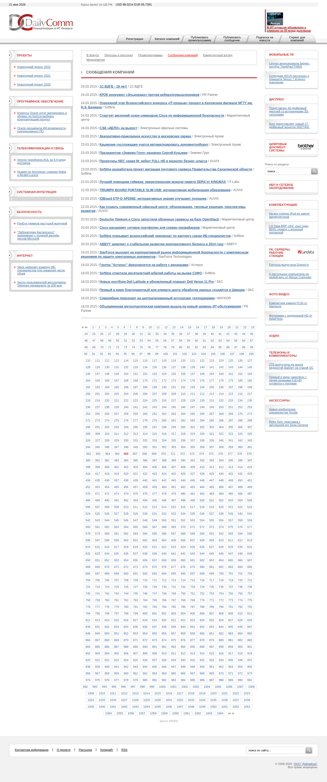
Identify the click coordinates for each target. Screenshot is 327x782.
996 (123, 686)
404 (145, 467)
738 (240, 586)
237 (97, 407)
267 (211, 413)
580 (106, 533)
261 (154, 413)
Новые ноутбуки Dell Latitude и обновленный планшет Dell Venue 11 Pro (157, 282)
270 (240, 413)
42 (227, 333)
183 (97, 387)
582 (126, 533)
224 (145, 400)
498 (183, 500)
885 (97, 646)
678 (183, 566)
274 (106, 420)
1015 (157, 693)
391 (192, 460)
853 (135, 633)
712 (164, 580)
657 (154, 560)
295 (135, 427)
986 (202, 680)
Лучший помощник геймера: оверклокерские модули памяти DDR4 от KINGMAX (163, 182)
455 (116, 487)
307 (249, 427)
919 (249, 653)
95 (125, 353)
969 (211, 673)
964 (164, 673)
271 (249, 413)
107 (232, 353)
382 (106, 460)
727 (135, 586)
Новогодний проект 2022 (34, 66)
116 (145, 360)
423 (154, 473)
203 (116, 393)
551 (173, 520)
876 (183, 640)
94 (117, 353)
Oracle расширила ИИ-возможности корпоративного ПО (41, 129)
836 (145, 626)
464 (202, 487)
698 (202, 573)
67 (251, 340)
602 (145, 540)
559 (249, 520)
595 (249, 533)
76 (149, 347)
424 (164, 473)
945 (154, 666)
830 (88, 626)
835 (135, 626)
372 (182, 453)
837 (154, 626)
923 (116, 660)
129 (97, 367)
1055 (119, 713)
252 (240, 407)
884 (88, 646)
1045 (157, 706)
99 (156, 353)
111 (97, 360)
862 (221, 633)
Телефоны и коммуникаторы (283, 354)
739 (249, 586)
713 (173, 580)
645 (211, 553)
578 (88, 533)
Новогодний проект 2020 (34, 84)
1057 (142, 713)
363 (98, 453)
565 (135, 527)
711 (154, 580)
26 (101, 333)
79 (172, 347)
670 (106, 566)
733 (192, 586)
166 (106, 380)
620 (145, 546)
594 (240, 533)
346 (106, 447)
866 (88, 640)
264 (183, 413)
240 (126, 407)
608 (202, 540)
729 (154, 586)
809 (230, 613)
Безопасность (29, 212)
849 (97, 633)
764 (145, 600)
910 (164, 653)
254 (88, 413)
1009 (90, 693)
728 (145, 586)
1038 (247, 700)
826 (221, 620)
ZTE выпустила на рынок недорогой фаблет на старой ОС (291, 366)
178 (221, 380)
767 (173, 600)
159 (211, 373)
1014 (146, 693)
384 (126, 460)
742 (106, 593)
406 (164, 467)
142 (221, 367)
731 (173, 586)
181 (249, 380)
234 (240, 400)
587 (173, 533)
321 (211, 433)
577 (249, 527)
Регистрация (134, 38)
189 (154, 387)
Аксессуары (279, 400)
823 (192, 620)
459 (154, 487)
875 (173, 640)
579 (97, 533)
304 (221, 427)
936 (240, 660)
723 (97, 586)
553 (192, 520)
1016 (168, 693)
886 (106, 646)
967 (192, 673)
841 (192, 626)
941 (116, 666)
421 (135, 473)
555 (211, 520)
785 (173, 606)
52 (133, 340)
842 (202, 626)
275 (116, 420)
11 (158, 327)
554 (202, 520)
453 (97, 487)
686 (88, 573)
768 (183, 600)
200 (88, 393)
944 (145, 666)
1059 (164, 713)
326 (88, 440)
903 (97, 653)
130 (106, 367)
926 (145, 660)
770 (202, 600)
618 (126, 546)
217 (249, 393)
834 (126, 626)
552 (183, 520)
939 (97, 666)
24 (86, 333)
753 (211, 593)
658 (164, 560)
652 (106, 560)
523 (249, 507)
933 (211, 660)
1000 (162, 686)
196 (221, 387)
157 (192, 373)
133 (135, 367)
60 (196, 340)
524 (88, 513)
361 (249, 447)
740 (88, 593)
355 (192, 447)
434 (88, 480)
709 (135, 580)
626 (202, 546)
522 (240, 507)
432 (240, 473)
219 (97, 400)
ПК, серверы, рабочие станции (279, 252)
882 (240, 640)
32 (149, 333)
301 (192, 427)
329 (116, 440)
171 (154, 380)
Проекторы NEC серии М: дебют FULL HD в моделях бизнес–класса (153, 161)
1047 (180, 706)
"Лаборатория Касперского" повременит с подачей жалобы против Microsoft (38, 235)
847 (249, 626)
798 (126, 613)
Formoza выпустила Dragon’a (289, 264)
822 (183, 620)
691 (135, 573)
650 (88, 560)
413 (230, 467)
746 (145, 593)
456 (126, 487)
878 (202, 640)
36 (180, 333)
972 (240, 673)
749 (173, 593)
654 (126, 560)
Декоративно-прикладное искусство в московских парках (145, 136)
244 (164, 407)
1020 (213, 693)
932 (202, 660)
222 (126, 400)
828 (240, 620)
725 (116, 586)
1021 (224, 693)
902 (88, 653)
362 (88, 453)
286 (221, 420)
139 (192, 367)
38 (196, 333)
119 (173, 360)
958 (106, 673)
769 (192, 600)
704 (88, 580)
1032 (180, 700)
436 (106, 480)
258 (126, 413)
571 (192, 527)
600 (126, 540)
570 (183, 527)
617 (116, 546)
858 (183, 633)
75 (141, 347)
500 (202, 500)
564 (126, 527)
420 (126, 473)
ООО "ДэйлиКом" (305, 763)
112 (106, 360)
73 (125, 347)
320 (202, 433)
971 (230, 673)
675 (154, 566)
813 (97, 620)
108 (241, 353)
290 (88, 427)
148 (106, 373)
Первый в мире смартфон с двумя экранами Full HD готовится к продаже (288, 380)
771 (211, 600)
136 (164, 367)
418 (106, 473)
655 (135, 560)
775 (249, 600)
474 (126, 493)
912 (183, 653)
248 (202, 407)
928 (164, 660)
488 (88, 500)
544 (106, 520)
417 (97, 473)
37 (188, 333)
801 (154, 613)
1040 (102, 706)
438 (126, 480)
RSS (124, 749)
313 (135, 433)
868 (106, 640)
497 (173, 500)
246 (183, 407)
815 (116, 620)
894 (183, 646)
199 (249, 387)
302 (202, 427)
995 (113, 686)
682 (221, 566)
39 (204, 333)
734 (202, 586)
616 (106, 546)
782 (145, 606)
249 (211, 407)
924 (126, 660)
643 (192, 553)
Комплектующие (283, 204)
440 (145, 480)
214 (221, 393)
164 (88, 380)
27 (109, 333)
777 (97, 606)
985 (192, 680)
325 (249, 433)
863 (230, 633)
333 (154, 440)
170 (145, 380)
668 (88, 566)
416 (88, 473)
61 (204, 340)
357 (211, 447)
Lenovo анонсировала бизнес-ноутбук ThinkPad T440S (289, 65)
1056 (131, 713)
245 (173, 407)
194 (202, 387)
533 (173, 513)
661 (192, 560)
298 (164, 427)
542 (88, 520)
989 (230, 680)
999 (152, 686)
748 (164, 593)
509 (116, 507)
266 (202, 413)
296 (145, 427)
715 (192, 580)
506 (88, 507)
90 (85, 353)
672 (126, 566)
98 (148, 353)
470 (88, 493)
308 (88, 433)
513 (154, 507)
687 (97, 573)
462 (183, 487)
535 (192, 513)
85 (220, 347)
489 (97, 500)
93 (109, 353)
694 (164, 573)
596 (88, 540)
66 (243, 340)
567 (154, 527)
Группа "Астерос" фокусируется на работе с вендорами (144, 265)
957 (97, 673)
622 (164, 546)
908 (145, 653)
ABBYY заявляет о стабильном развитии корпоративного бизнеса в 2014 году (162, 244)
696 (183, 573)
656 (145, 560)
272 (88, 420)
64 (227, 340)
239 (116, 407)
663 (211, 560)
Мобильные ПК (281, 54)
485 (230, 493)
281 (173, 420)
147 (97, 373)
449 (230, 480)
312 (126, 433)
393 (211, 460)
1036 (224, 700)
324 (240, 433)
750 (183, 593)
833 (116, 626)
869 (116, 640)
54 (149, 340)
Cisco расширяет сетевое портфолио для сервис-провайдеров (150, 228)
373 (192, 453)
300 (183, 427)
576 (240, 527)
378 (239, 453)
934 (221, 660)
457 (135, 487)
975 (97, 680)
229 (192, 400)
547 (135, 520)
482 (202, 493)
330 (126, 440)
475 (135, 493)
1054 (108, 713)
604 (164, 540)
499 (192, 500)
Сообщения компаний (110, 72)
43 (235, 333)
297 (154, 427)
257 (116, 413)
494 (145, 500)
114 (126, 360)
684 (240, 566)
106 (222, 353)
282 (183, 420)
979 (135, 680)
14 (181, 327)
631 (249, 546)
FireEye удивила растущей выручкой (42, 223)
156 (183, 373)
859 (192, 633)
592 (221, 533)
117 (154, 360)
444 (183, 480)
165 (97, 380)
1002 (184, 686)
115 (135, 360)
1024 (90, 700)
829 (249, 620)
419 (116, 473)
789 (211, 606)
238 (106, 407)
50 (117, 340)
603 (154, 540)
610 (221, 540)
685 (249, 566)
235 (249, 400)
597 (97, 540)
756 (240, 593)
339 (211, 440)
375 (211, 453)
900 (240, 646)
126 (240, 360)
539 (230, 513)
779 (116, 606)
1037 (235, 700)
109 (251, 353)
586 (164, 533)
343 (249, 440)
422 (145, 473)
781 (135, 606)
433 (249, 473)
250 (221, 407)
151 (135, 373)
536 (202, 513)
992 (85, 686)
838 (164, 626)
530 (145, 513)
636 (126, 553)
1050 (213, 706)
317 (173, 433)
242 (145, 407)
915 (211, 653)
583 (135, 533)
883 (249, 640)
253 (249, 407)
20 (229, 327)
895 (192, 646)
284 (202, 420)
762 (126, 600)
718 (221, 580)
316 (164, 433)
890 (145, 646)
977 (116, 680)
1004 (207, 686)
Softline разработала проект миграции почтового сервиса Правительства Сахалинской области (176, 169)
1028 (135, 700)
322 (221, 433)
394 (221, 460)
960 (126, 673)
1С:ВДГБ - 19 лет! (113, 86)
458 (145, 487)
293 (116, 427)
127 (249, 360)
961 (135, 673)
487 (249, 493)
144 (240, 367)
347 (116, 447)
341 (230, 440)
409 (192, 467)
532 (164, 513)
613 (249, 540)
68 (86, 347)
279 (154, 420)
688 (106, 573)
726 (126, 586)
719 (230, 580)
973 (249, 673)
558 (240, 520)
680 (202, 566)
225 (154, 400)
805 (192, 613)
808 (221, 613)
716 (202, 580)
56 (165, 340)
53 (141, 340)
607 (192, 540)
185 (116, 387)
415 (249, 467)
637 (135, 553)
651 (97, 560)
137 (173, 367)
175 (192, 380)
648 (240, 553)
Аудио (274, 335)
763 (135, 600)
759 (97, 600)
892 (164, 646)
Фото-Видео (279, 294)
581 (116, 533)
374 (201, 453)
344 (88, 447)
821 (173, 620)
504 (240, 500)
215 (230, 393)
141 (211, 367)
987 (211, 680)
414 (240, 467)
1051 (224, 706)
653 (116, 560)
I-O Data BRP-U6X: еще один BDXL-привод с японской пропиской (288, 229)
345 (97, 447)
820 (164, 620)
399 (97, 467)
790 (221, 606)
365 (117, 453)
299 (173, 427)
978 (126, 680)
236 (88, 407)
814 (106, 620)
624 (183, 546)
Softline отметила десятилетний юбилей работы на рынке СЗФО (151, 273)
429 (211, 473)
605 (173, 540)
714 (183, 580)
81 (188, 347)
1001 (173, 686)
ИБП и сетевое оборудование (281, 186)
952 (221, 666)
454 (106, 487)
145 (249, 367)
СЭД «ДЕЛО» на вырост (119, 128)
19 (221, 327)
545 (116, 520)
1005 (218, 686)
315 (154, 433)
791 (230, 606)
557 (230, 520)
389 (173, 460)
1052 (235, 706)
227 (173, 400)
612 (240, 540)
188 (145, 387)
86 (227, 347)
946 (164, 666)
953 (230, 666)
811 (249, 613)
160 (221, 373)
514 (164, 507)
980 (145, 680)
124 (221, 360)
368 (144, 453)
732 (183, 586)
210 (183, 393)
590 (202, 533)
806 (202, 613)
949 (192, 666)
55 (157, 340)
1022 (235, 693)
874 (164, 640)
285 (211, 420)
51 (125, 340)
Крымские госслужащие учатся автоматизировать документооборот (154, 144)
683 (230, 566)
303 (211, 427)
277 (135, 420)
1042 (124, 706)
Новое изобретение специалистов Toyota (283, 411)
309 (97, 433)
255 (97, 413)
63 (220, 340)
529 (135, 513)
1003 (195, 686)
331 (135, 440)
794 (88, 613)
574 (221, 527)
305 (230, 427)
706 (106, 580)
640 (164, 553)
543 (97, 520)
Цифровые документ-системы (278, 147)
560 (88, 527)
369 (154, 453)
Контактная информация (32, 749)
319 (192, 433)
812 (88, 620)
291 (97, 427)
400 (106, 467)
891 (154, 646)
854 (145, 633)
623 (173, 546)
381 (97, 460)
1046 (168, 706)
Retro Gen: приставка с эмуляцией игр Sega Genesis (288, 423)
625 (192, 546)
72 (117, 347)
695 (173, 573)
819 (154, 620)
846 (240, 626)
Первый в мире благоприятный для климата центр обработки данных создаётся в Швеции (172, 290)
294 (126, 427)
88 (243, 347)
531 (154, 513)
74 (133, 347)
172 (164, 380)
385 (135, 460)
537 (211, 513)
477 (154, 493)
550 (164, 520)
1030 (157, 700)
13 (173, 327)
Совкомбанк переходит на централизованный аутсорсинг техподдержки (157, 298)
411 (211, 467)
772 (221, 600)
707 (116, 580)
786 (183, 606)
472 (106, 493)
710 (145, 580)
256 (106, 413)
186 (126, 387)
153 (154, 373)
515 (173, 507)
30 (133, 333)
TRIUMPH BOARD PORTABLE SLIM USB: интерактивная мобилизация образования (165, 190)
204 (126, 393)
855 (154, 633)
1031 (168, 700)
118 (164, 360)
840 (183, 626)
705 (97, 580)
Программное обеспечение (40, 101)
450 (240, 480)
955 (249, 666)
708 (126, 580)
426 (183, 473)
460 (164, 487)
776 (88, 606)
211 (192, 393)
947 (173, 666)
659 (173, 560)
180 (240, 380)
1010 (102, 693)
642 (183, 553)
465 (211, 487)
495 (154, 500)
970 (221, 673)
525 (97, 513)
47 (93, 340)
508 (106, 507)
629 (230, 546)
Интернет (25, 255)
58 (180, 340)
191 (173, 387)
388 (164, 460)
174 (183, 380)
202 (106, 393)
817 (135, 620)
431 (230, 473)
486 (240, 493)
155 (173, 373)
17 (205, 327)
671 (116, 566)
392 (202, 460)
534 (183, 513)
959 (116, 673)
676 (164, 566)
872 (145, 640)
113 (116, 360)
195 (211, 387)
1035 (213, 700)
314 (145, 433)
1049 (202, 706)
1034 (202, 700)
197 (230, 387)
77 (157, 347)
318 (183, 433)
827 (230, 620)
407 (173, 467)
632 (88, 553)
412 (221, 467)
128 (88, 367)
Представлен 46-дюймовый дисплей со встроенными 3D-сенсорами (289, 111)
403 (135, 467)
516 (183, 507)
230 (202, 400)
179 (230, 380)
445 (192, 480)
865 (249, 633)
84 (212, 347)
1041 (113, 706)
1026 (113, 700)
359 (230, 447)
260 (145, 413)
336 (183, 440)
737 (230, 586)
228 (183, 400)
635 (116, 553)
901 (249, 646)
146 (88, 373)
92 (101, 353)
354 (183, 447)
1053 (247, 706)
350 (145, 447)
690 (126, 573)
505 (249, 500)
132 (126, 367)
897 (211, 646)
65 (235, 340)
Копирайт (106, 749)
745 (135, 593)
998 (142, 686)
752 (202, 593)
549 (154, 520)
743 (116, 593)
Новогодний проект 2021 (34, 75)
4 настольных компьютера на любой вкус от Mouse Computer (290, 275)
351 (154, 447)
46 (86, 340)
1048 (191, 706)
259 (135, 413)
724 (106, 586)
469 (249, 487)
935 (230, 660)
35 (172, 333)
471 (97, 493)
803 (173, 613)
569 (173, 527)
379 (249, 453)
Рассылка (85, 749)
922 (106, 660)
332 (145, 440)
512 (145, 507)
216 (240, 393)
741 (97, 593)
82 (196, 347)
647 (230, 553)
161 (230, 373)
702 (240, 573)
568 (164, 527)
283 (192, 420)
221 (116, 400)
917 (230, 653)
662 (202, 560)
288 (240, 420)
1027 (124, 700)
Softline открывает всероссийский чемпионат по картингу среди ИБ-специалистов (165, 236)
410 (202, 467)
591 (211, 533)
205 (135, 393)
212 (202, 393)
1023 (247, 693)
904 (106, 653)
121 (192, 360)
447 (211, 480)
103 (194, 353)
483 (211, 493)
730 (164, 586)
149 (116, 373)
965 (173, 673)
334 (164, 440)
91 (93, 353)
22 (245, 327)
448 (221, 480)
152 (145, 373)
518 (202, 507)
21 (237, 327)
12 (166, 327)
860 (202, 633)
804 (183, 613)
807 (211, 613)
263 (173, 413)
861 (211, 633)
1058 (153, 713)
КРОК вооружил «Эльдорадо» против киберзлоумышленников (150, 95)
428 (202, 473)
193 (192, 387)
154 (164, 373)
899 (230, 646)
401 (116, 467)
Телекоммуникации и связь (40, 148)
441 (154, 480)
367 (134, 453)
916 (221, 653)
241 (135, 407)
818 (145, 620)
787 (192, 606)
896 (202, 646)
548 (145, 520)
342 (240, 440)
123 (211, 360)
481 (192, 493)
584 (145, 533)
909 (154, 653)
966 (183, 673)
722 (88, 586)
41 (220, 333)
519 (211, 507)
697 (192, 573)
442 (164, 480)
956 (88, 673)
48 (101, 340)
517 (192, 507)
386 (145, 460)
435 (97, 480)
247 (192, 407)
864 (240, 633)
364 (107, 453)
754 (221, 593)
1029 (146, 700)
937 (249, 660)
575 (230, 527)
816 (126, 620)
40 (212, 333)
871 (135, 640)
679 (192, 566)
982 (164, 680)
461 (173, 487)
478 (164, 493)
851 (116, 633)
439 (135, 480)
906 (126, 653)
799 (135, 613)
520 (221, 507)
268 (221, 413)
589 (192, 533)
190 (164, 387)
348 (126, 447)
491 (116, 500)
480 (183, 493)
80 (180, 347)
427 (192, 473)
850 (106, 633)
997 (133, 686)
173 (173, 380)
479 (173, 493)
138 (183, 367)
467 (230, 487)
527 (116, 513)
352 (164, 447)
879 (211, 640)
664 (221, 560)
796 (106, 613)
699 (211, 573)
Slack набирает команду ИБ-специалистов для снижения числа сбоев (41, 270)
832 (106, 626)
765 (154, 600)
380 (88, 460)
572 (202, 527)
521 (230, 507)
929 (173, 660)
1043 (135, 706)
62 (212, 340)
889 (135, 646)
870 (126, 640)
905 (116, 653)
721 (249, 580)
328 (106, 440)
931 (192, 660)
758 (88, 600)
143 (230, 367)
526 (106, 513)
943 (135, 666)
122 (202, 360)
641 (173, 553)
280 (164, 420)
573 (211, 527)
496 (164, 500)
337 (192, 440)
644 (202, 553)
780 (126, 606)
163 (249, 373)
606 (183, 540)
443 (173, 480)
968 (202, 673)
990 (240, 680)
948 (183, 666)
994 (104, 686)
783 (154, 606)
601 (135, 540)
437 (116, 480)
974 (88, 680)
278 (145, 420)
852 (126, 633)
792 (240, 606)
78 (165, 347)
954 (240, 666)
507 (97, 507)
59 (188, 340)
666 (240, 560)
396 (240, 460)
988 (221, 680)
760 (106, 600)
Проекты (24, 55)
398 (88, 467)
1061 (186, 713)
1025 (102, 700)
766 (164, 600)
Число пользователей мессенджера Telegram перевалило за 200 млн (41, 284)
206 (145, 393)
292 (106, 427)
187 (135, 387)
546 (126, 520)
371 (173, 453)
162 (240, 373)
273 (97, 420)
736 (221, 586)
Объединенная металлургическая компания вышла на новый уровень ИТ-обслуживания (170, 306)
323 (230, 433)
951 (211, 666)
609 (211, 540)
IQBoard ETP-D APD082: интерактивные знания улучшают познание (153, 198)
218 (88, 400)
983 (173, 680)
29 (125, 333)
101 (174, 353)
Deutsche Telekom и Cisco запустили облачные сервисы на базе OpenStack (159, 219)
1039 (90, 706)
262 (164, 413)
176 (202, 380)
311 (116, 433)
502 (221, 500)
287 (230, 420)
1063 (209, 713)
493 (135, 500)
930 (183, 660)
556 (221, 520)
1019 (202, 693)
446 (202, 480)
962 (145, 673)
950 (202, 666)
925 (135, 660)
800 (145, 613)
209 (173, 393)
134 (145, 367)
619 (135, 546)
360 (240, 447)
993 (94, 686)
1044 (146, 706)
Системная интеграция (36, 192)
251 (230, 407)
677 (173, 566)
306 (240, 427)
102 (184, 353)
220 (106, 400)
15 (189, 327)
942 (126, 666)
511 (135, 507)
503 (230, 500)
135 (154, 367)
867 (97, 640)
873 (154, 640)
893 (173, 646)
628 (221, 546)
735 (211, 586)
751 (192, 593)
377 (230, 453)
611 (230, 540)
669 (97, 566)
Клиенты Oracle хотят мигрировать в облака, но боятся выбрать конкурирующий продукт (42, 116)
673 (135, 566)
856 (164, 633)
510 (126, 507)
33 (157, 333)
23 (252, 327)
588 (183, 533)
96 (133, 353)
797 (116, 613)
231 (211, 400)
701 (230, 573)
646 (221, 553)
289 (249, 420)
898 (221, 646)
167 (116, 380)
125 (230, 360)
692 (145, 573)
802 (164, 613)
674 (145, 566)
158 (202, 373)
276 (126, 420)
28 (117, 333)
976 (106, 680)
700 (221, 573)
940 (106, 666)
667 (249, 560)
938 (88, 666)
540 (240, 513)
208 (164, 393)
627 (211, 546)
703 (249, 573)
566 (145, 527)
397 (249, 460)
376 (220, 453)
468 (240, 487)
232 (221, 400)
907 (135, 653)
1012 (124, 693)
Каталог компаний (167, 38)
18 (213, 327)
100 (165, 353)
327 (97, 440)
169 (135, 380)
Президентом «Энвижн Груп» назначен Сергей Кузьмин (144, 153)
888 (126, 646)
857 (173, 633)
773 (230, 600)
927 (154, 660)
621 (154, 546)
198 (240, 387)
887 (116, 646)
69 (93, 347)
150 (126, 373)
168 (126, 380)
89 (251, 347)
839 (173, 626)
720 (240, 580)
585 (154, 533)
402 (126, 467)
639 (154, 553)
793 (249, 606)
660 (183, 560)
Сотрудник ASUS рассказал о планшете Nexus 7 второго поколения (289, 79)
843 (211, 626)
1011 (113, 693)
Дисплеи (276, 99)
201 (97, 393)
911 (173, 653)
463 (192, 487)
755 (230, 593)
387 (154, 460)
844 (221, 626)
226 (164, 400)
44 (243, 333)
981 (154, 680)
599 (116, 540)
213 (211, 393)
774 (240, 600)
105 (213, 353)
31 (141, 333)
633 (97, 553)
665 (230, 560)
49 (109, 340)
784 (164, 606)
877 (192, 640)
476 (145, 493)
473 (116, 493)
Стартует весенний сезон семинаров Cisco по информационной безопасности (162, 115)
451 (249, 480)
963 (154, 673)
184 (106, 387)
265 (192, 413)
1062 (198, 713)
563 (116, 527)
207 (154, 393)
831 (97, 626)
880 (221, 640)
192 (183, 387)
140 (202, 367)
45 (251, 333)
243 (154, 407)
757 (249, 593)
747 (154, 593)
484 (221, 493)
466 (221, 487)
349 (135, 447)
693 (154, 573)
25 (93, 333)
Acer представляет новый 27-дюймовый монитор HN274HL (289, 125)
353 (173, 447)
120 (183, 360)
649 (249, 553)
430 (221, 473)
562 (106, 527)
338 (202, 440)
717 (211, 580)
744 (126, 593)
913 (192, 653)
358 (221, 447)
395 (230, 460)
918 (240, 653)
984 (183, 680)
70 (101, 347)
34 (165, 333)
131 (116, 367)
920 (88, 660)
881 (230, 640)
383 (116, 460)
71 (109, 347)
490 (106, 500)
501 (211, 500)
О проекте (64, 749)
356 (202, 447)
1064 (220, 713)
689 (116, 573)
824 (202, 620)
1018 (191, 693)
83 (204, 347)
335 (173, 440)
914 (202, 653)
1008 (251, 686)
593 (230, 533)
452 (88, 487)
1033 (191, 700)
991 (249, 680)
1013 (135, 693)
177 (211, 380)
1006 (229, 686)
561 (97, 527)
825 (211, 620)
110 (88, 360)
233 (230, 400)
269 (230, 413)
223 (135, 400)
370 (163, 453)
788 (202, 606)
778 (106, 606)
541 (249, 513)
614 (88, 546)
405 (154, 467)
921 (97, 660)
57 (172, 340)
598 (106, 540)
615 (97, 546)
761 (116, 600)
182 (88, 387)
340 (221, 440)
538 (221, 513)
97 (141, 353)
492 (126, 500)
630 (240, 546)
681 (211, 566)
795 (97, 613)
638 (145, 553)
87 (235, 347)
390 (183, 460)
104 (203, 353)
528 (126, 513)
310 (106, 433)
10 (150, 327)
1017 (180, 693)
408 (183, 467)
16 (197, 327)
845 (230, 626)
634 (106, 553)
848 (88, 633)
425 (173, 473)
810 (240, 613)
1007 (240, 686)
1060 (175, 713)
